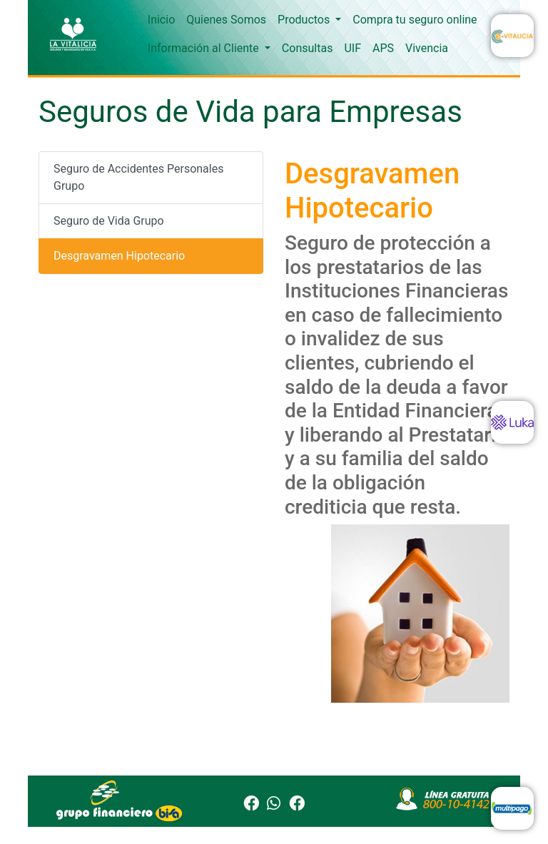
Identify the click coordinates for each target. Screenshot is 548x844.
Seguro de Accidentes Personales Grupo (138, 177)
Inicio (161, 19)
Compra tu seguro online (414, 19)
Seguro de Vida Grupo (109, 221)
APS (383, 48)
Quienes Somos (226, 19)
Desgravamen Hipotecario (119, 256)
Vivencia (426, 48)
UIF (352, 48)
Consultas (307, 48)
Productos (305, 19)
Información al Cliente (205, 48)
